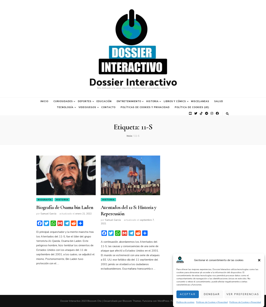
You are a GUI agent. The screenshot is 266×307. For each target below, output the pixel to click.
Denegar (212, 294)
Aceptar (187, 294)
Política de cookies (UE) (192, 107)
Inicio (44, 101)
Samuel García (48, 213)
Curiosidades (63, 101)
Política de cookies (185, 302)
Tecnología (65, 107)
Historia (152, 101)
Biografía (45, 199)
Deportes (85, 101)
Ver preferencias (242, 294)
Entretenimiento (129, 101)
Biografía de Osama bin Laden (64, 207)
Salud (218, 101)
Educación (104, 101)
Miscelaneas (200, 101)
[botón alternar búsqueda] (227, 113)
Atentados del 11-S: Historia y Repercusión (128, 210)
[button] (259, 260)
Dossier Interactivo (133, 81)
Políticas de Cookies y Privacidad (212, 302)
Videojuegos (87, 107)
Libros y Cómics (175, 101)
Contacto (108, 107)
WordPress (163, 301)
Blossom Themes (132, 301)
